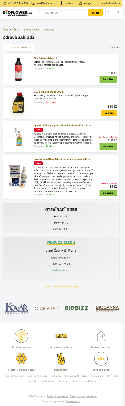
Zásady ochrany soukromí (83, 396)
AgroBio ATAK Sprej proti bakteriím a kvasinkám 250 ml (63, 125)
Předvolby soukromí (57, 396)
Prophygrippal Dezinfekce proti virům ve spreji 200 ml (62, 159)
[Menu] (118, 12)
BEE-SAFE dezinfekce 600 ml (49, 91)
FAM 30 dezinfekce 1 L (45, 58)
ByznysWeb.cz (73, 401)
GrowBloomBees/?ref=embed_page (61, 286)
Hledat (95, 12)
